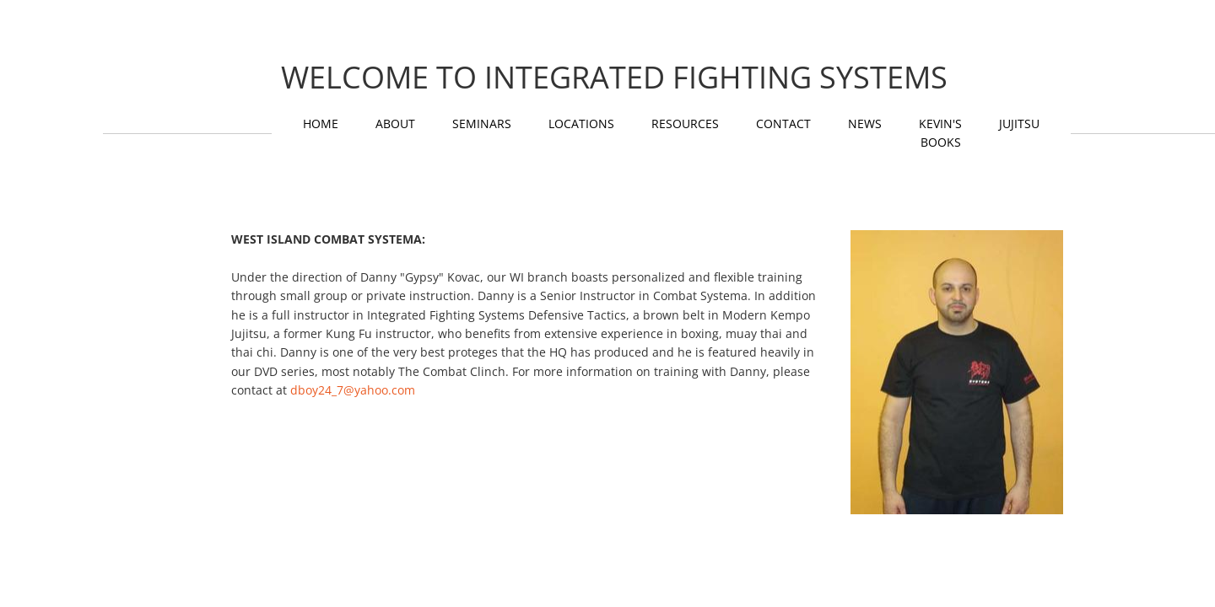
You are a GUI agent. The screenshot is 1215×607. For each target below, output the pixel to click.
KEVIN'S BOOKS (940, 132)
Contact (783, 123)
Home (320, 123)
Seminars (481, 123)
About (395, 123)
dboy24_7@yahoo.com (352, 390)
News (865, 123)
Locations (581, 123)
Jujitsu (1019, 123)
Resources (685, 123)
